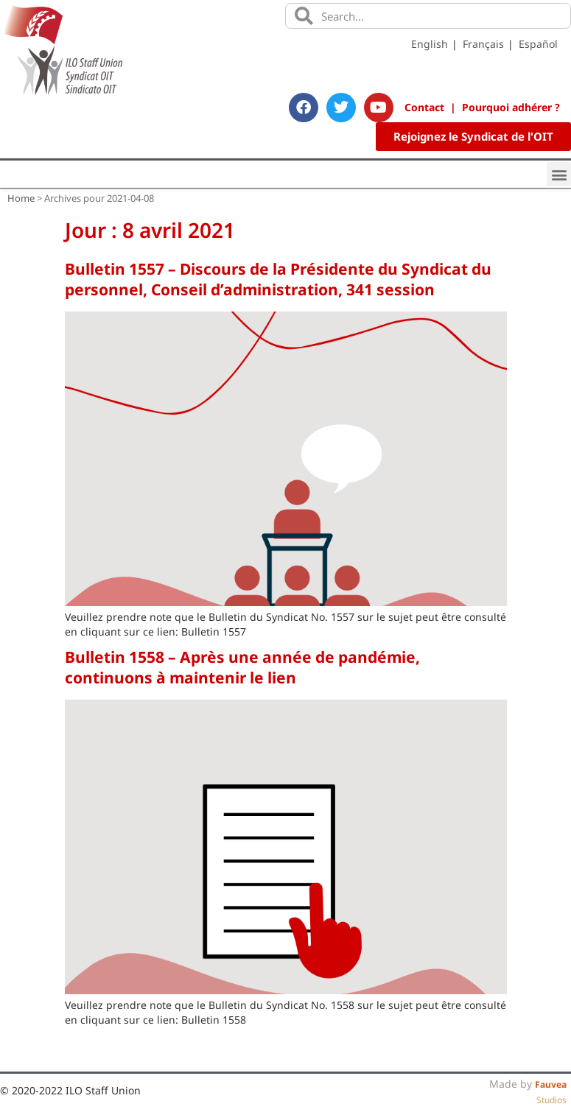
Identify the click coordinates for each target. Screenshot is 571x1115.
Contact (424, 107)
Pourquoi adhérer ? (511, 107)
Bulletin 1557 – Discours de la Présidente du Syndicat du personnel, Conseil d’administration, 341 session (278, 279)
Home (21, 198)
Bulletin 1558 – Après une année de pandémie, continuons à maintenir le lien (242, 667)
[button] (559, 174)
